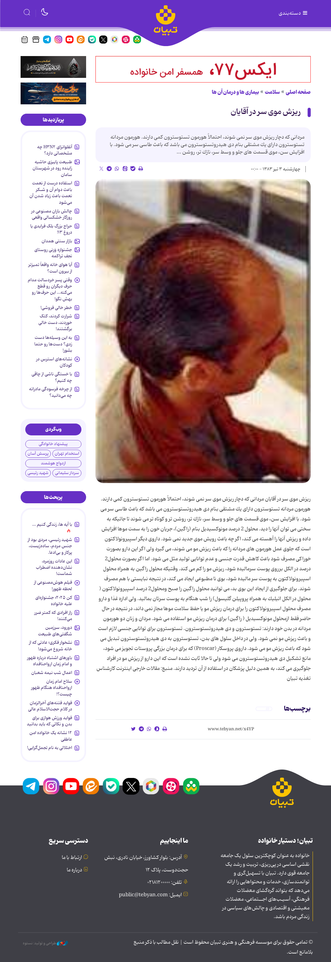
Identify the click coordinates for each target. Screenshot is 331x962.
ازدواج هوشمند (53, 463)
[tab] (53, 120)
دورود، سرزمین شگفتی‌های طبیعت (55, 630)
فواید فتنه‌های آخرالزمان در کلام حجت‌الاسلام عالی (50, 706)
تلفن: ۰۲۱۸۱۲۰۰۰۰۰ (164, 883)
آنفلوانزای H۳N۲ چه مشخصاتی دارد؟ (54, 150)
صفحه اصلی (298, 92)
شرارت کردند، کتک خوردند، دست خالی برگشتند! (55, 322)
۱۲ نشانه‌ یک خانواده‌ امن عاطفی (50, 735)
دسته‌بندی (294, 13)
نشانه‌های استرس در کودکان (54, 362)
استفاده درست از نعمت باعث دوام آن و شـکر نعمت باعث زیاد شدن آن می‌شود (50, 193)
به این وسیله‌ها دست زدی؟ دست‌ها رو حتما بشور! (53, 344)
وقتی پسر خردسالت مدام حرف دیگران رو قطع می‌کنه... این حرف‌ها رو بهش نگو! (50, 289)
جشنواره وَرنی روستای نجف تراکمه (53, 252)
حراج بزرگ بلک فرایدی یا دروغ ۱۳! (51, 229)
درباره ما (74, 870)
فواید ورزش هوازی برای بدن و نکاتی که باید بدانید (49, 720)
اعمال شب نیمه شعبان (51, 672)
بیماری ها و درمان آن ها (235, 92)
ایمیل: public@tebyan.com (150, 895)
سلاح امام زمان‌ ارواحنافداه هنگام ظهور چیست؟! (51, 688)
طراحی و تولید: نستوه (45, 943)
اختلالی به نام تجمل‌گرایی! (49, 747)
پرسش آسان (38, 453)
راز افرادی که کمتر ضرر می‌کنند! (53, 615)
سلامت (272, 92)
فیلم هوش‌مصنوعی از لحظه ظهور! (53, 585)
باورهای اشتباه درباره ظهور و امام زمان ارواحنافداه (49, 660)
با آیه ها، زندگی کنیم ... (52, 524)
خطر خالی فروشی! (56, 307)
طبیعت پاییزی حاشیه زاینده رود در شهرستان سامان (52, 168)
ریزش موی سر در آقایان (266, 112)
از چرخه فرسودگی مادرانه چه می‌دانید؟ (50, 392)
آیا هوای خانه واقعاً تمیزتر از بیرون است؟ (50, 267)
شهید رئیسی (37, 473)
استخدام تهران (67, 453)
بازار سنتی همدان (56, 241)
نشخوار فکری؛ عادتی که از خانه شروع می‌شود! (50, 645)
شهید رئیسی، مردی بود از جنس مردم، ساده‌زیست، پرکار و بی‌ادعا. (50, 546)
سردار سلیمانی (67, 473)
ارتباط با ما (72, 858)
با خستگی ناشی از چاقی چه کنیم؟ (52, 377)
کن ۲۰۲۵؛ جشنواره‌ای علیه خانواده (53, 600)
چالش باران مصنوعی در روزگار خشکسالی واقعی (51, 214)
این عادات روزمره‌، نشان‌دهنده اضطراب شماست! (54, 567)
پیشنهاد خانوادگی (53, 444)
